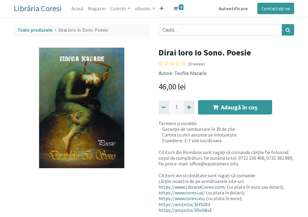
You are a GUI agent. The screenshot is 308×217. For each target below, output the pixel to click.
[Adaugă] (189, 107)
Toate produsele (34, 30)
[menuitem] (77, 8)
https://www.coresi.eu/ (182, 198)
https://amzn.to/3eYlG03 (184, 204)
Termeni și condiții (177, 123)
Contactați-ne (275, 8)
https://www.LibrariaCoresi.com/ (192, 187)
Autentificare (233, 8)
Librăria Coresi (38, 8)
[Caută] (288, 30)
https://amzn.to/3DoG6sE (185, 210)
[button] (161, 8)
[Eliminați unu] (164, 107)
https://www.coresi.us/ (182, 193)
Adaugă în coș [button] (235, 107)
